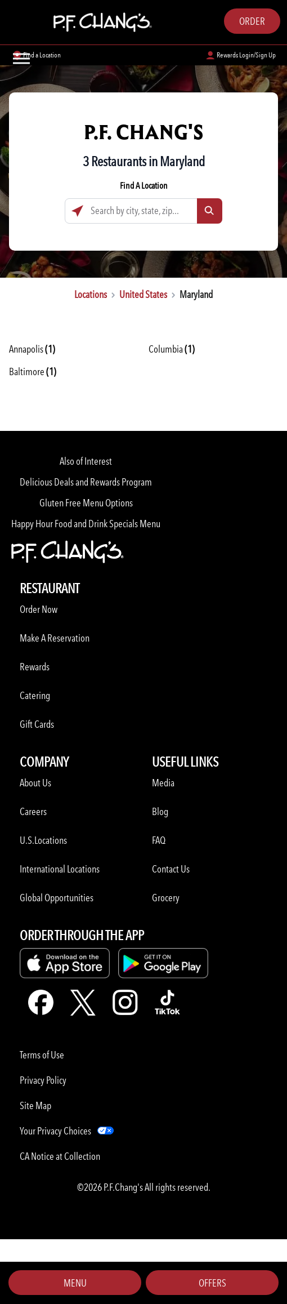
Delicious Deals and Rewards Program (86, 482)
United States (143, 294)
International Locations (60, 869)
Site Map (35, 1105)
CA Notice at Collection (60, 1156)
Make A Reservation (54, 638)
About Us (35, 783)
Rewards (35, 667)
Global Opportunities (56, 898)
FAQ (158, 840)
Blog (160, 811)
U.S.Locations (43, 840)
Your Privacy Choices (55, 1131)
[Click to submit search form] (209, 211)
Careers (33, 811)
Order (252, 21)
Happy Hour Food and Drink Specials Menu (85, 523)
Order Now (38, 609)
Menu (75, 1283)
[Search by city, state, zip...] (143, 211)
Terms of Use (42, 1055)
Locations (90, 294)
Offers (212, 1283)
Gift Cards (37, 724)
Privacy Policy (43, 1080)
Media (163, 783)
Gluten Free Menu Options (86, 503)
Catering (35, 695)
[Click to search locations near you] (77, 211)
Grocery (166, 898)
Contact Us (171, 869)
